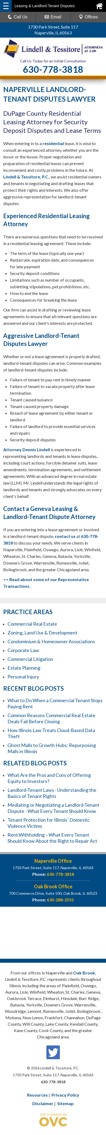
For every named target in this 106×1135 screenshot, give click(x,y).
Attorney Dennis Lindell (26, 449)
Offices (88, 17)
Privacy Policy (65, 1094)
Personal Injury (23, 677)
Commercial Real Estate (32, 624)
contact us (65, 536)
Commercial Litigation (30, 659)
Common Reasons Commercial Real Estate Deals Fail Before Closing (51, 718)
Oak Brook (84, 972)
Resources (37, 1094)
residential (53, 143)
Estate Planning (23, 668)
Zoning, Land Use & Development (42, 633)
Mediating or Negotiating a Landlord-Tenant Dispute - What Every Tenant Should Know (53, 808)
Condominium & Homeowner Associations (51, 641)
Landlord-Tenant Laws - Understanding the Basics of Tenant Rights (51, 793)
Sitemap (65, 1103)
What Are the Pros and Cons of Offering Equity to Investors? (49, 778)
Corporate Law (23, 650)
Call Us (18, 17)
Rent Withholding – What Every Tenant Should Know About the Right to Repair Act (52, 838)
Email (53, 17)
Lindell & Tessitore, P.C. (26, 176)
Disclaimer (42, 1103)
